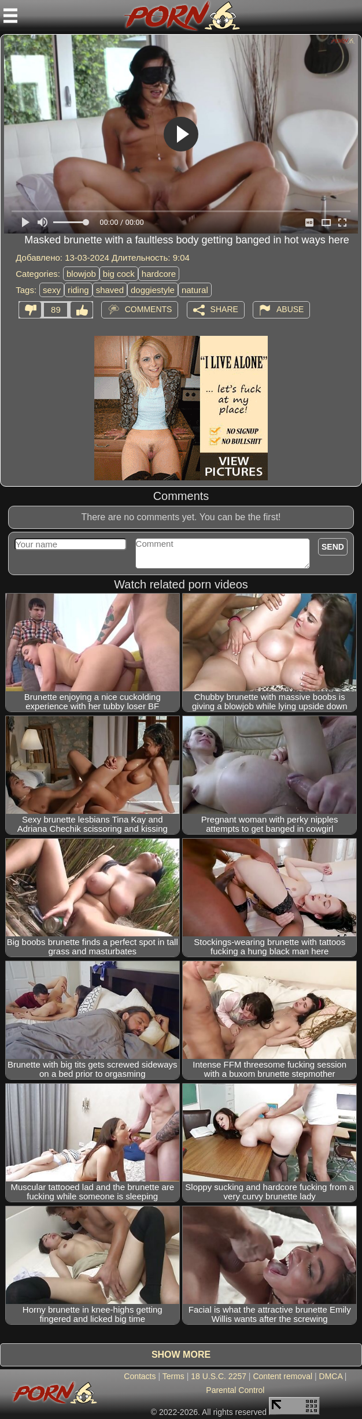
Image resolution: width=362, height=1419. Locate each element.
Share (224, 309)
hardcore (159, 274)
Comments (148, 309)
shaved (110, 290)
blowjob (81, 274)
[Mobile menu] (10, 15)
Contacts (140, 1376)
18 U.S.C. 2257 (218, 1376)
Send (333, 546)
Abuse (290, 309)
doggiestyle (153, 290)
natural (195, 290)
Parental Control (235, 1390)
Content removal (282, 1376)
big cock (119, 274)
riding (78, 290)
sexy (52, 290)
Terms (173, 1376)
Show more (181, 1354)
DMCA (330, 1376)
